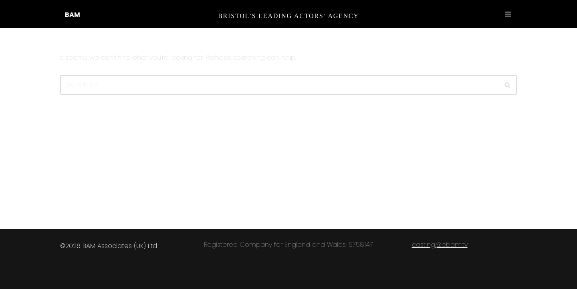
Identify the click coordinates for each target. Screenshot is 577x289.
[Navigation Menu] (508, 14)
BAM (72, 14)
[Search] (508, 85)
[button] (507, 85)
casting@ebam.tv (440, 244)
